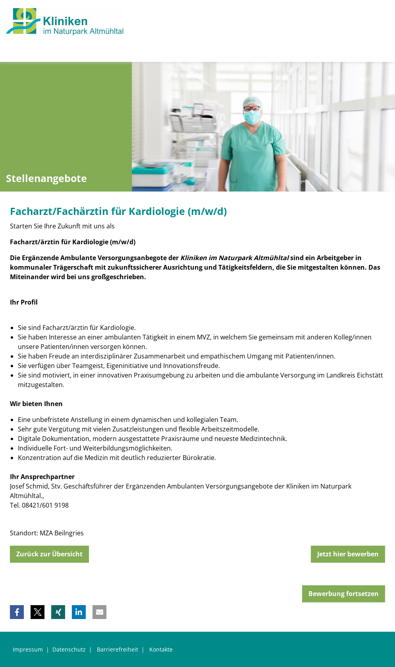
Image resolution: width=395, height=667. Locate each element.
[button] (17, 612)
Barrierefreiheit (117, 649)
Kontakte (161, 649)
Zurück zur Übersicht (49, 554)
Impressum (28, 649)
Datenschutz (69, 649)
